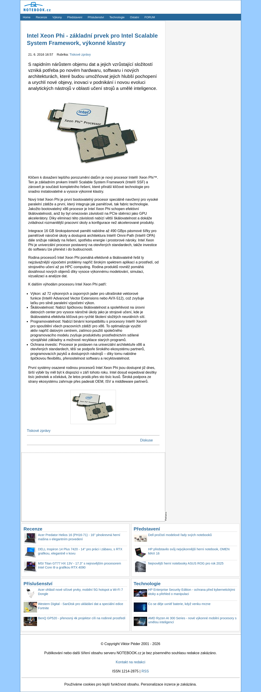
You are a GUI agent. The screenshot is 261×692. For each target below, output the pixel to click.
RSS (145, 671)
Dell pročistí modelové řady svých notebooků (180, 535)
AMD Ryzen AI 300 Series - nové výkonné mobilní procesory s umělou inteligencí (192, 620)
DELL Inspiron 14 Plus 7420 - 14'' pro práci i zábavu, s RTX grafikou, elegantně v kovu (80, 551)
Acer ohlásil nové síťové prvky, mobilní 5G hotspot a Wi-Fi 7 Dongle (80, 592)
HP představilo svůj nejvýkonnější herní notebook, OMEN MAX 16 (189, 551)
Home (27, 17)
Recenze (41, 17)
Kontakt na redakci (130, 662)
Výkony (57, 17)
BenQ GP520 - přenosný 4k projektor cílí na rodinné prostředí (81, 618)
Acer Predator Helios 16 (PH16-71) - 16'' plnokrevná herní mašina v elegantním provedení (79, 537)
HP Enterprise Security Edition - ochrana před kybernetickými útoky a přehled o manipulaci (191, 592)
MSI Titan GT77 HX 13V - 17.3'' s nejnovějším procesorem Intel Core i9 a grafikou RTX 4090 (79, 565)
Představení (74, 17)
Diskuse (146, 440)
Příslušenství (96, 17)
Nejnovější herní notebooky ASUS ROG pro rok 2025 (186, 563)
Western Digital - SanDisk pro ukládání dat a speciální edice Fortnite (80, 606)
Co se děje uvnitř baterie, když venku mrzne (179, 604)
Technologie (117, 17)
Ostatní (134, 17)
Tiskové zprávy (80, 54)
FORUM (149, 17)
